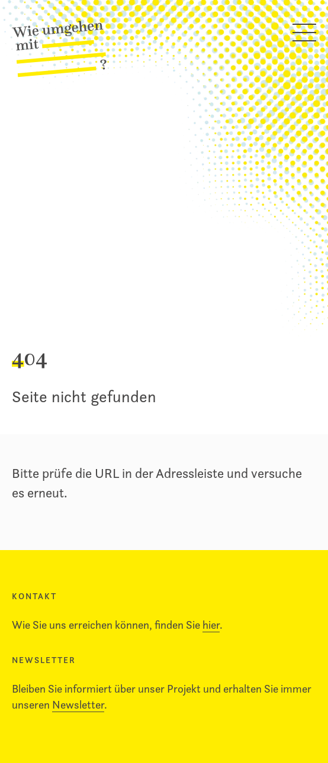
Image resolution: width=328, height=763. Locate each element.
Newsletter (78, 705)
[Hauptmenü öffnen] (304, 34)
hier (211, 625)
